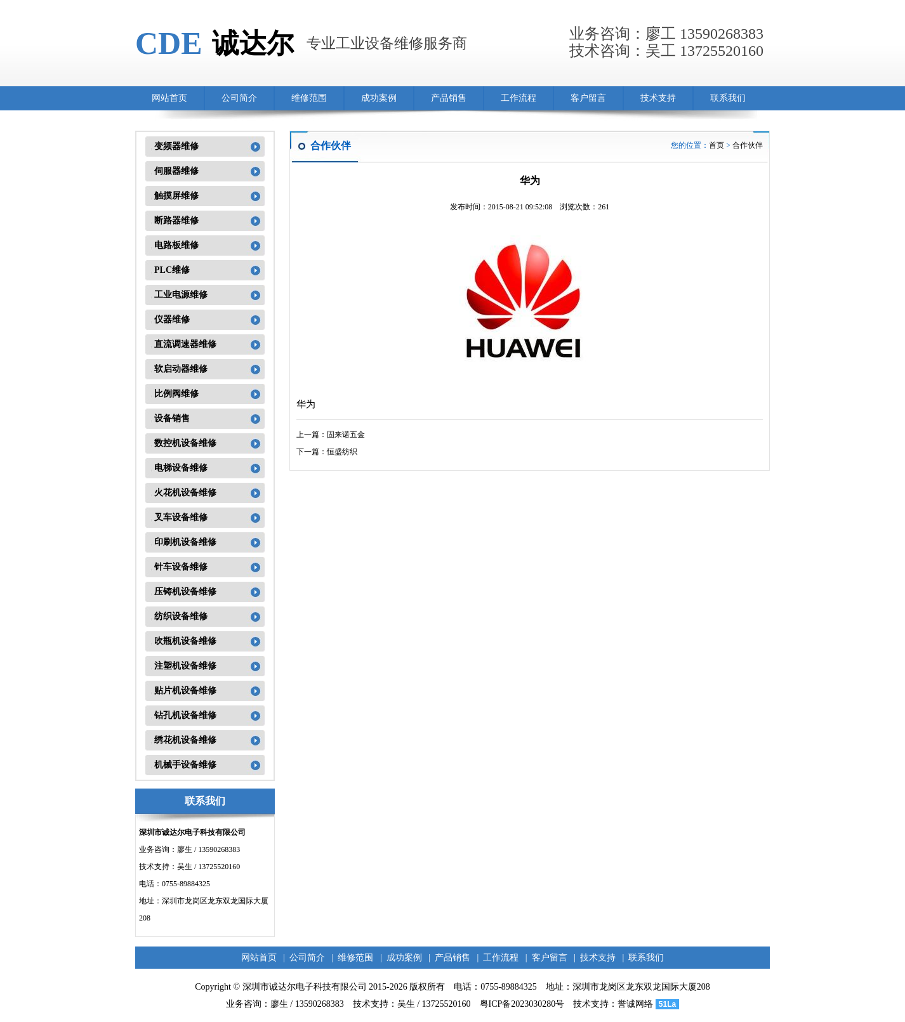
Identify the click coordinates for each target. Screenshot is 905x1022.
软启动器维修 (181, 369)
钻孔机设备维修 (185, 715)
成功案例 (379, 98)
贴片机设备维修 (185, 690)
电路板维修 (176, 245)
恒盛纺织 (342, 451)
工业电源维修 (181, 294)
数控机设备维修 (185, 443)
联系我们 (728, 98)
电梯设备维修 (181, 468)
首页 (716, 145)
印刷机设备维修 (185, 542)
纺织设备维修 (181, 616)
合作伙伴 (747, 145)
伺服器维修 (176, 171)
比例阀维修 (176, 393)
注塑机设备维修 (185, 666)
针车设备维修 (181, 567)
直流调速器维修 (185, 344)
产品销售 (448, 98)
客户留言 (588, 98)
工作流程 (518, 98)
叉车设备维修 (181, 517)
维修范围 (309, 98)
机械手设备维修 (185, 765)
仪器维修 (172, 319)
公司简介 (239, 98)
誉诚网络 (635, 1004)
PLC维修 (172, 270)
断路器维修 (176, 220)
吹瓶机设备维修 (185, 641)
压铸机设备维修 (185, 591)
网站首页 (169, 98)
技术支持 (658, 98)
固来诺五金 (346, 434)
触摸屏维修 (176, 195)
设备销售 (172, 418)
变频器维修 (176, 146)
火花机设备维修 (185, 492)
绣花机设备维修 (185, 740)
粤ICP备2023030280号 (522, 1004)
